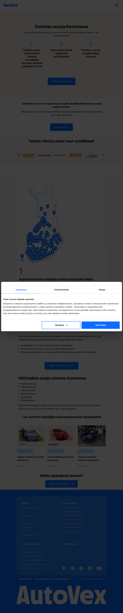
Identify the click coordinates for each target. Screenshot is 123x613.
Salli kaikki (100, 325)
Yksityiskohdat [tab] (61, 289)
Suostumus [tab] (21, 289)
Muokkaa (61, 325)
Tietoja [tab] (101, 289)
